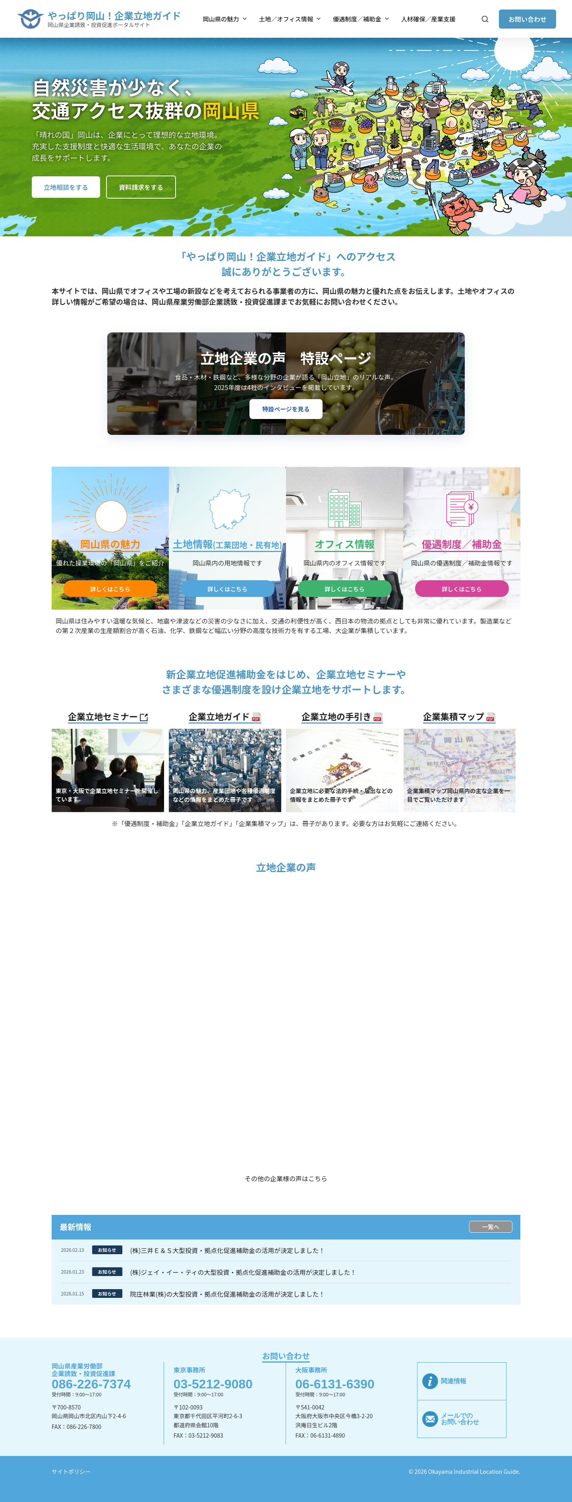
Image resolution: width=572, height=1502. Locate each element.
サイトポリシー (71, 1471)
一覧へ (490, 1226)
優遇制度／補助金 (361, 18)
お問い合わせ (527, 19)
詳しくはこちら (110, 589)
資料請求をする (141, 187)
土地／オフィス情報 (290, 18)
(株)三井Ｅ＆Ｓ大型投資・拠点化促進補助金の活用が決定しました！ (227, 1250)
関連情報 (453, 1381)
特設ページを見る (286, 409)
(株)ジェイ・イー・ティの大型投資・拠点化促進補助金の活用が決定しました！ (243, 1272)
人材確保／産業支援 (428, 18)
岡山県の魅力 (225, 18)
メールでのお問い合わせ (460, 1418)
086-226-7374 (91, 1384)
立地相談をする (66, 187)
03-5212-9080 (213, 1384)
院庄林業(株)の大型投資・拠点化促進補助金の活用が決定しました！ (227, 1294)
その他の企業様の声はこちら (286, 1178)
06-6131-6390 (335, 1384)
